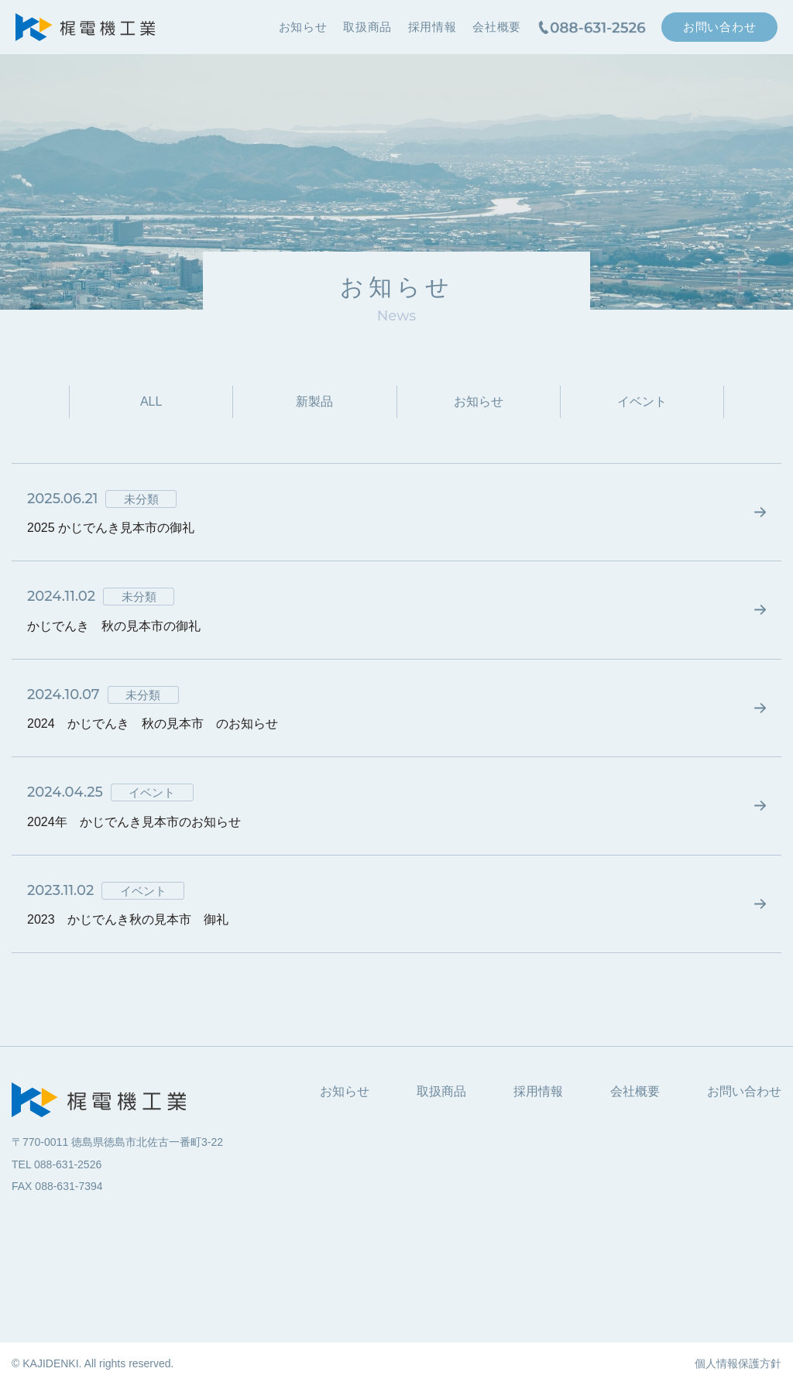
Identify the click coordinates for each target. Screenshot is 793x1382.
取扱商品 (367, 26)
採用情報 (432, 26)
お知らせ (303, 26)
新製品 (314, 401)
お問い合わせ (720, 26)
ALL (151, 401)
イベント (642, 401)
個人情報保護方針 (738, 1363)
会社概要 (496, 26)
